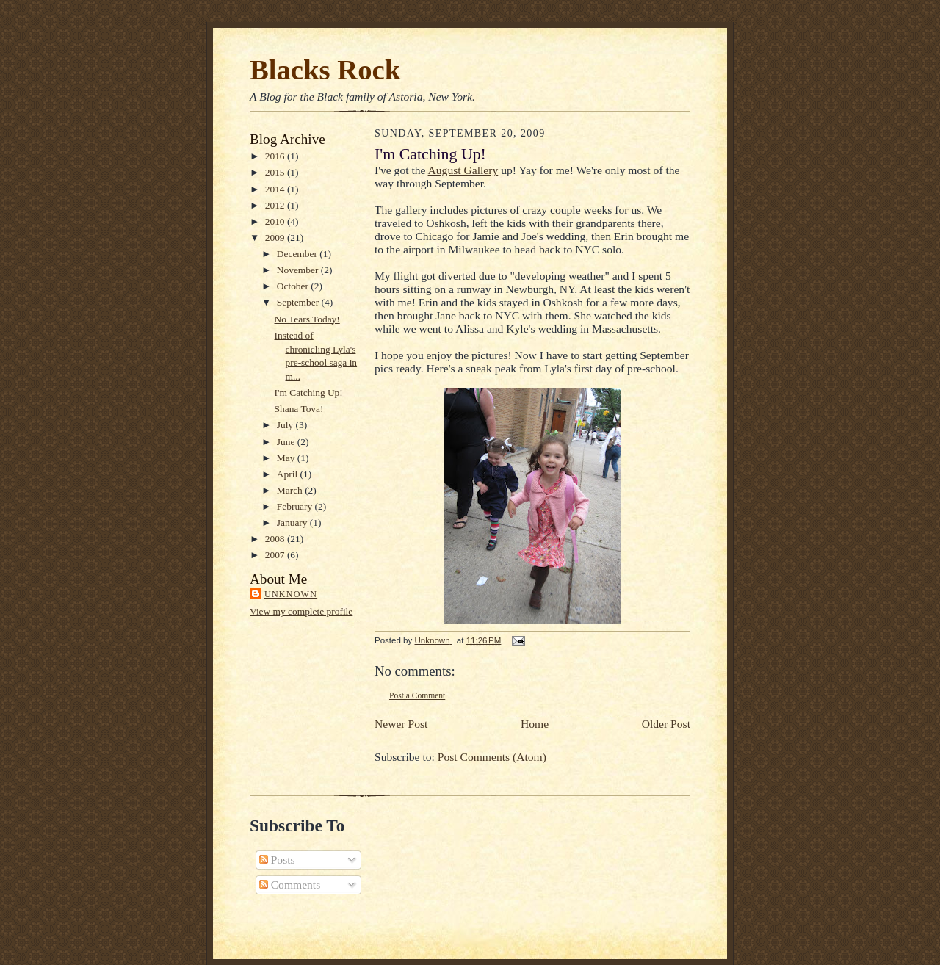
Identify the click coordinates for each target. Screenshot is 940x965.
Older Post (666, 724)
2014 (276, 189)
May (287, 457)
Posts (277, 859)
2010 (276, 221)
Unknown (290, 594)
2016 (276, 156)
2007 (276, 554)
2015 (276, 172)
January (293, 522)
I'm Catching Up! (309, 392)
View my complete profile (301, 611)
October (294, 286)
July (286, 424)
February (296, 506)
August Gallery (463, 170)
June (287, 441)
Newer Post (401, 724)
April (288, 474)
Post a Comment (417, 695)
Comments (289, 884)
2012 (276, 205)
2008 (276, 538)
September (299, 302)
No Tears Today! (307, 319)
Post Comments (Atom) (492, 757)
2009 (276, 237)
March (291, 490)
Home (535, 724)
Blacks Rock (325, 69)
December (298, 253)
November (299, 269)
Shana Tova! (299, 408)
